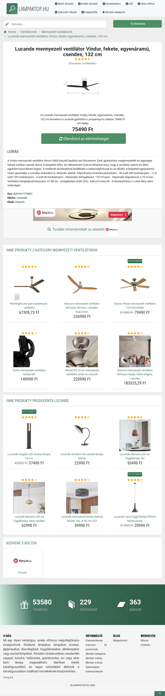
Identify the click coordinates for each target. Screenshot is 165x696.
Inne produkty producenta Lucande (37, 400)
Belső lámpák (63, 3)
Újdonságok (92, 667)
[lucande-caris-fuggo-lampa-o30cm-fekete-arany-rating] (134, 480)
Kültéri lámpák (88, 3)
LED (129, 3)
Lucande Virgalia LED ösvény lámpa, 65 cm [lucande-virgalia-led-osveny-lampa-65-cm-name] (29, 456)
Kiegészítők (89, 12)
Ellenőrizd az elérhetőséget (83, 139)
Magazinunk (120, 640)
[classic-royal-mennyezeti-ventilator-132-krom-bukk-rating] (134, 267)
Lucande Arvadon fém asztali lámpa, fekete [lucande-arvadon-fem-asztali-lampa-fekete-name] (82, 456)
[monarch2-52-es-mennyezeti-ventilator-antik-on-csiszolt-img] (81, 351)
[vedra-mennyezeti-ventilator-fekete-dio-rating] (29, 333)
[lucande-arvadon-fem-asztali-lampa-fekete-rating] (81, 417)
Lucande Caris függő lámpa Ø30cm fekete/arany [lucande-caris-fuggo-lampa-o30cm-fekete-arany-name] (135, 518)
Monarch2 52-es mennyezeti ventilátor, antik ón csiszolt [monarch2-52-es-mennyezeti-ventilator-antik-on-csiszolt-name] (82, 372)
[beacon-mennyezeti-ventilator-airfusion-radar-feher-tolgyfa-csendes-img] (134, 351)
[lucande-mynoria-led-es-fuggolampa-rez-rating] (134, 417)
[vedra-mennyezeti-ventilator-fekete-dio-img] (29, 351)
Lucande (22, 197)
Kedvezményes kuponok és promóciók (96, 645)
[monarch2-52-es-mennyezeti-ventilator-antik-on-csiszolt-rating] (81, 333)
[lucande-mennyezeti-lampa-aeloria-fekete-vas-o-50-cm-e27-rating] (81, 480)
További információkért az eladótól (82, 229)
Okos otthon (146, 3)
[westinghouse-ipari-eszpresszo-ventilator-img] (29, 285)
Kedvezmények (94, 671)
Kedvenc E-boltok (21, 543)
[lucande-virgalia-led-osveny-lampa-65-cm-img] (29, 435)
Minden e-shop (94, 662)
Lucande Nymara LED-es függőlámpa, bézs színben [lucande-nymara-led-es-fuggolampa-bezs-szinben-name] (29, 518)
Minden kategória (113, 12)
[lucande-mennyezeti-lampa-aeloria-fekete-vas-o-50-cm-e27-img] (81, 498)
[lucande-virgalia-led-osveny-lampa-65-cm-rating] (29, 417)
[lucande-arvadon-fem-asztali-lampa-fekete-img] (81, 435)
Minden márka (94, 658)
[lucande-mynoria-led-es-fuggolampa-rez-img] (134, 435)
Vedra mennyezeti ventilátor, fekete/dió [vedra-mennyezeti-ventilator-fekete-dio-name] (29, 372)
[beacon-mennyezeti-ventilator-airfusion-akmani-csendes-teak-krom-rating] (81, 267)
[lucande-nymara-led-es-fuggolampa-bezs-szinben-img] (29, 498)
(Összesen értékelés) (82, 63)
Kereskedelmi (111, 3)
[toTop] (159, 693)
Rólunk (144, 640)
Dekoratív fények (65, 12)
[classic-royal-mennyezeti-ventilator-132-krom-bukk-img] (134, 285)
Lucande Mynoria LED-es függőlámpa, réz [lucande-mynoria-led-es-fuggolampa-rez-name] (135, 456)
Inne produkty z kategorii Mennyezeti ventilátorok (52, 250)
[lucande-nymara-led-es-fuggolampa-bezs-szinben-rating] (29, 480)
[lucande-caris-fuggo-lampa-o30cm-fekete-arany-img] (134, 498)
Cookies (145, 644)
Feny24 (19, 202)
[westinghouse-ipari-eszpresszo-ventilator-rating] (29, 267)
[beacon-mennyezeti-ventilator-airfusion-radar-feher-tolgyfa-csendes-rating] (134, 333)
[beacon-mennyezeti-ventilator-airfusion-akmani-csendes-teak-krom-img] (81, 285)
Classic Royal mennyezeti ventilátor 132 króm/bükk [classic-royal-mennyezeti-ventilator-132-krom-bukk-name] (135, 305)
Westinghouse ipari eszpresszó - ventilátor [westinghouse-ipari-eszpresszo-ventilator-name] (29, 305)
